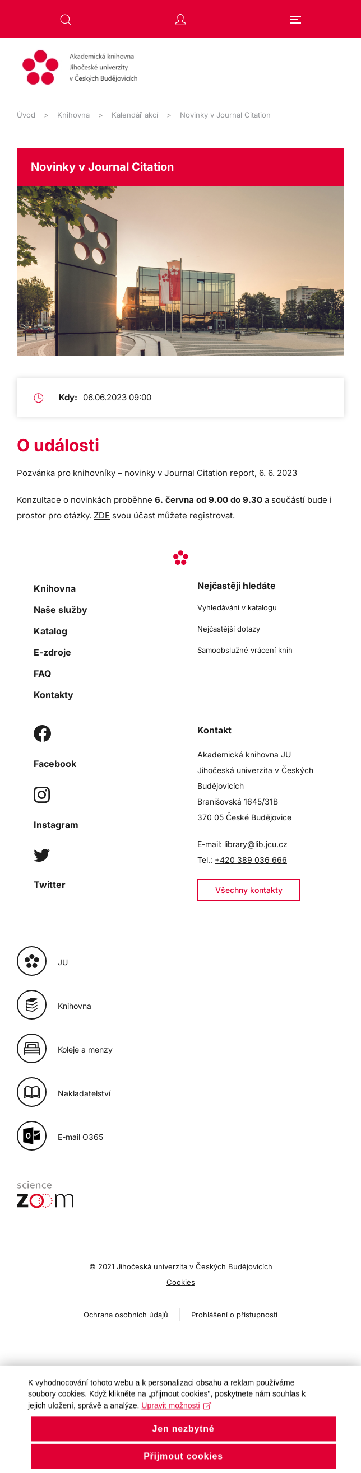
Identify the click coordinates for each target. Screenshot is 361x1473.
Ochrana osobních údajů (126, 1314)
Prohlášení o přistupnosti (234, 1314)
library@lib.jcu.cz (256, 844)
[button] (65, 19)
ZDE (102, 515)
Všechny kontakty (249, 890)
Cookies (180, 1282)
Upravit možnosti (176, 1418)
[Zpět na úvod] (180, 69)
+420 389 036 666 (251, 859)
